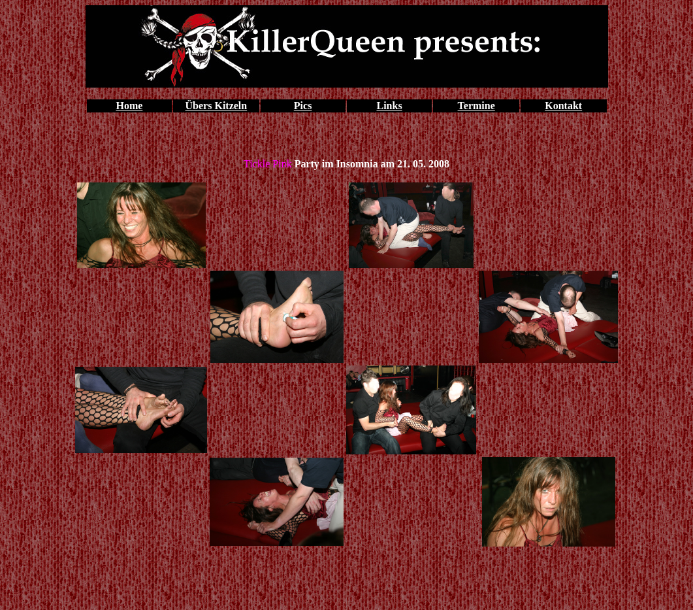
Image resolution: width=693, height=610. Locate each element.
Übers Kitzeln (216, 105)
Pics (303, 105)
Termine (476, 105)
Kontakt (563, 105)
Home (129, 105)
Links (389, 105)
